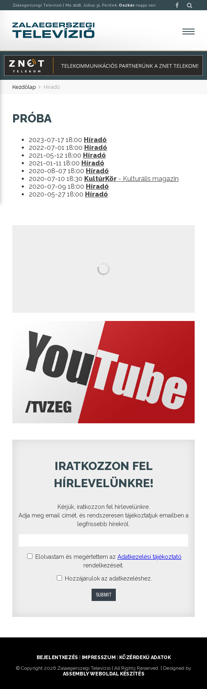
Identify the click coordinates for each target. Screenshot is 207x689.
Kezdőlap (24, 87)
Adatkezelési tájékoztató (149, 556)
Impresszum (98, 657)
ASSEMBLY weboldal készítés (104, 674)
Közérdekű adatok (144, 657)
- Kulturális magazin (131, 179)
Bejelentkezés (57, 657)
